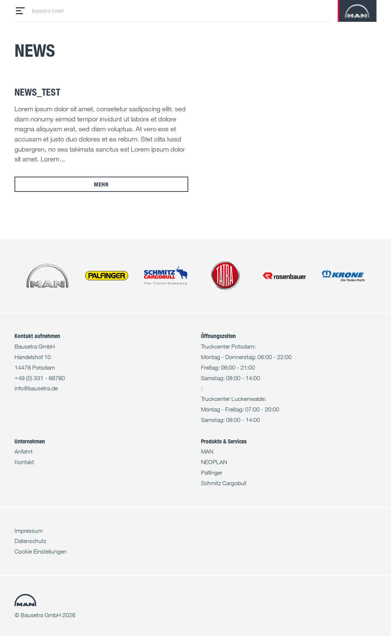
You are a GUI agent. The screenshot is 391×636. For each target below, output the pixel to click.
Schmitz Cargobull (223, 483)
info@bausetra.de (36, 388)
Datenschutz (30, 540)
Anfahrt (24, 451)
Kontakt (24, 462)
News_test (37, 91)
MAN (207, 451)
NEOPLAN (214, 462)
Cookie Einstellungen (41, 551)
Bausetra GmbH (48, 11)
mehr (101, 184)
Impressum (28, 530)
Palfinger (211, 472)
